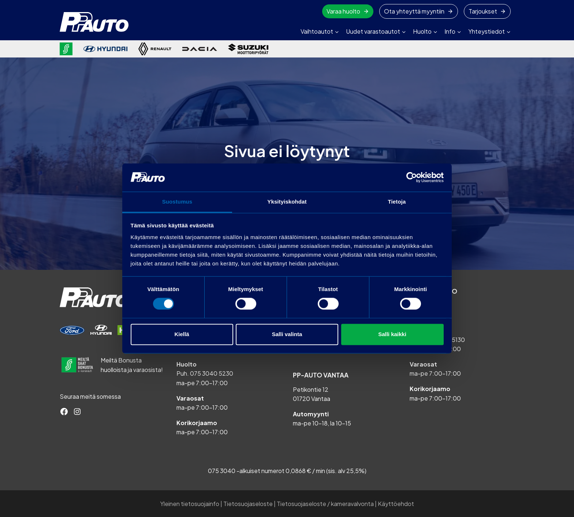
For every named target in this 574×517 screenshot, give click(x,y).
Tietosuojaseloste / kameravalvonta (325, 503)
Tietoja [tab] (397, 201)
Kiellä (181, 334)
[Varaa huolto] (72, 330)
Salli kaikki (392, 334)
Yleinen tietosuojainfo (189, 503)
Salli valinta (287, 334)
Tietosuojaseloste (248, 503)
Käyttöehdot (396, 503)
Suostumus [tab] (177, 201)
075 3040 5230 (211, 373)
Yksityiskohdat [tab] (286, 201)
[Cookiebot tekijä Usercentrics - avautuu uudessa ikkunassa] (412, 177)
